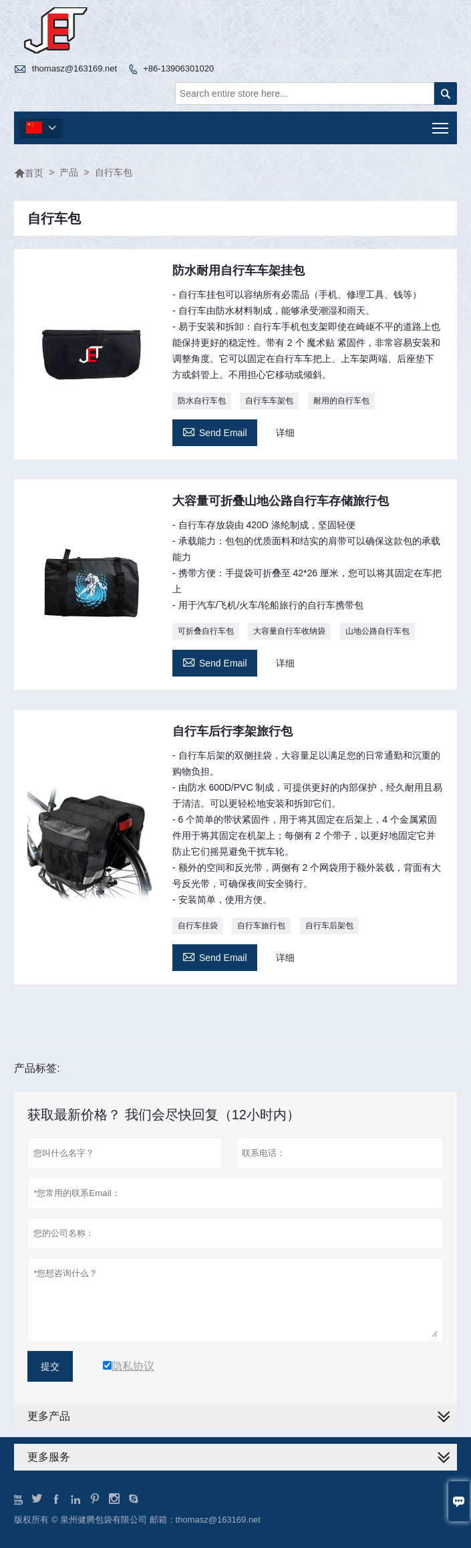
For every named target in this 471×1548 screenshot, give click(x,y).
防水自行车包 (202, 400)
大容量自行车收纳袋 (289, 631)
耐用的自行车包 (341, 400)
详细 (285, 432)
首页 (28, 173)
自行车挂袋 (198, 925)
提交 (50, 1366)
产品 (68, 172)
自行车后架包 (329, 925)
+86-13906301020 (178, 68)
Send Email (214, 431)
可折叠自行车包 (206, 631)
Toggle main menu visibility (441, 124)
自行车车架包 (269, 400)
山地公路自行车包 (377, 631)
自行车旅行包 (261, 925)
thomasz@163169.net (74, 68)
